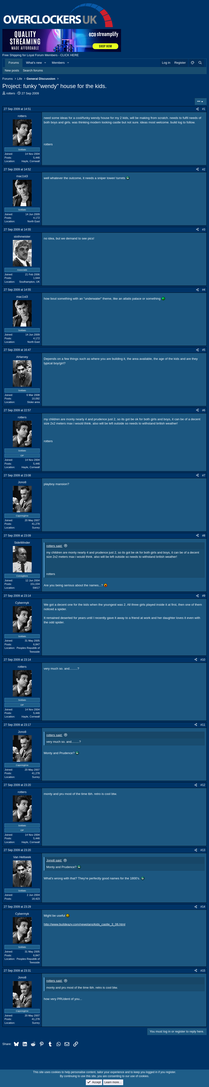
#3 (203, 229)
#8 (203, 535)
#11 (202, 724)
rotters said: (54, 546)
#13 (202, 850)
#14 (202, 906)
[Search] (200, 63)
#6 (203, 410)
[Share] (197, 109)
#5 (203, 350)
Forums (14, 62)
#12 (202, 785)
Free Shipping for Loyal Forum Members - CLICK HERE (40, 55)
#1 (203, 109)
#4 (203, 289)
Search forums (33, 70)
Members (58, 62)
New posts (12, 70)
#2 (203, 169)
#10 (202, 659)
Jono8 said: (54, 860)
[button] (45, 63)
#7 (203, 475)
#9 (203, 595)
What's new (34, 62)
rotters (10, 93)
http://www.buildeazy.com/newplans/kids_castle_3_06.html (84, 924)
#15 (202, 970)
